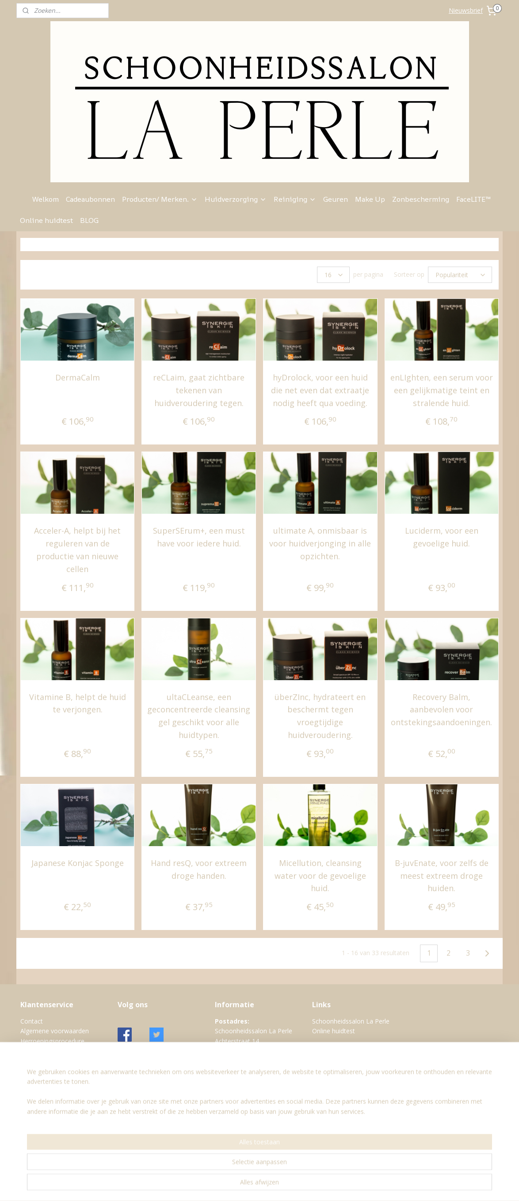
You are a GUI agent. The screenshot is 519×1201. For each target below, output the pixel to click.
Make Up (370, 199)
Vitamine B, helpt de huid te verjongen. (77, 703)
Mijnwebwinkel (383, 1185)
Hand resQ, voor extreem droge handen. (199, 869)
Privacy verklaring (45, 1070)
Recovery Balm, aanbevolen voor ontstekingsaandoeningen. (441, 710)
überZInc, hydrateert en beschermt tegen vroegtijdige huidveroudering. (320, 716)
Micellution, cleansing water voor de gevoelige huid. (320, 876)
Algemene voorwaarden (54, 1031)
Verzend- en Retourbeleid (56, 1090)
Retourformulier (43, 1080)
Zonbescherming (420, 199)
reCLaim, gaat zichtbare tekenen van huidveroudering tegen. (198, 390)
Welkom (45, 199)
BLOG (89, 220)
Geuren (335, 199)
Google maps (234, 1100)
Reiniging (295, 199)
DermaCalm (77, 377)
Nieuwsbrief (466, 10)
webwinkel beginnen (305, 1185)
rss (271, 1185)
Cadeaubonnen (90, 199)
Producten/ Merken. (160, 199)
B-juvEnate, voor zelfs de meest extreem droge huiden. (441, 876)
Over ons (33, 1061)
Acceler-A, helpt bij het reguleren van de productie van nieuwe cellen (77, 549)
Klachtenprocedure (47, 1051)
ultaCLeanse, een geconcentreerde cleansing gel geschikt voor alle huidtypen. (198, 716)
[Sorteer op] (460, 274)
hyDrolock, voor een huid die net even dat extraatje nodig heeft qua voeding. (320, 390)
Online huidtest (46, 220)
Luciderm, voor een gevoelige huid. (441, 537)
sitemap (253, 1185)
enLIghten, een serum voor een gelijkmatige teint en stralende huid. (441, 390)
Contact (31, 1021)
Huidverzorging (236, 199)
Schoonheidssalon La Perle (350, 1021)
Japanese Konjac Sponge (77, 863)
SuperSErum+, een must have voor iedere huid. (199, 537)
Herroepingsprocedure (52, 1041)
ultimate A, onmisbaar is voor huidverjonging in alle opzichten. (320, 543)
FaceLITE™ (473, 199)
